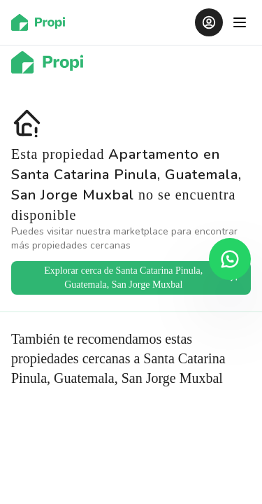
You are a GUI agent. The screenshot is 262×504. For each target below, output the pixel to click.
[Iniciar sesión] (209, 22)
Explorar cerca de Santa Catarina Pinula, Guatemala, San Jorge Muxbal (142, 277)
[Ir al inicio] (42, 22)
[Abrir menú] (239, 22)
